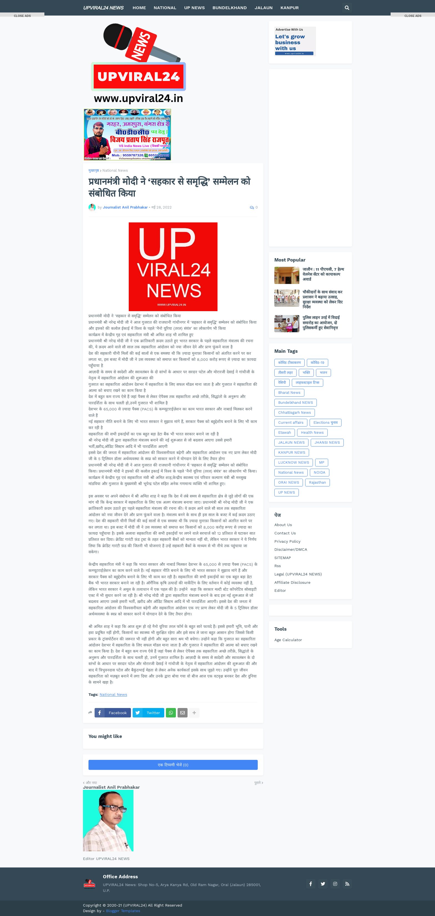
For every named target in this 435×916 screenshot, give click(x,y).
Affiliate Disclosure (292, 582)
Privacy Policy (287, 541)
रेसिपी (282, 382)
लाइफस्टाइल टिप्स (307, 382)
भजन (323, 373)
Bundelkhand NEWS (295, 402)
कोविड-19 (317, 363)
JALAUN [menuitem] (264, 7)
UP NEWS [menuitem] (194, 7)
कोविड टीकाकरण (289, 363)
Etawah (284, 432)
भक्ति (306, 373)
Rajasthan (317, 482)
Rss (277, 566)
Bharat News (289, 392)
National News (115, 170)
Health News (312, 432)
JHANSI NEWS (327, 442)
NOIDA (319, 472)
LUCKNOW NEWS (293, 462)
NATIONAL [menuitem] (165, 7)
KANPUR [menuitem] (289, 7)
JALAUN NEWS (291, 442)
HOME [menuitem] (139, 7)
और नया (91, 783)
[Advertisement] (310, 158)
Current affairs (291, 422)
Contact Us (285, 533)
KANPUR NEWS (291, 452)
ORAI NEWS (288, 482)
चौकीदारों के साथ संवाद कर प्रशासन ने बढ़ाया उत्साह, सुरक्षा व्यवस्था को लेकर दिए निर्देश (323, 299)
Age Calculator (288, 640)
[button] (347, 8)
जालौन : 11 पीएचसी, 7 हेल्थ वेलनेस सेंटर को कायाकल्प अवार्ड (323, 274)
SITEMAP (282, 557)
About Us (283, 524)
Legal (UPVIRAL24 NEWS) (298, 574)
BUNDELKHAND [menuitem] (230, 7)
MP (321, 462)
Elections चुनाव (325, 422)
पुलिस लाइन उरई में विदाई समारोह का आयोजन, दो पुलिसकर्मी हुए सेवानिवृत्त (321, 322)
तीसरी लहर (285, 373)
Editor (280, 590)
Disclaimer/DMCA (290, 549)
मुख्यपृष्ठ (93, 170)
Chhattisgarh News (294, 412)
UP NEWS (286, 492)
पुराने (257, 783)
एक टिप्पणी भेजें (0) (173, 765)
